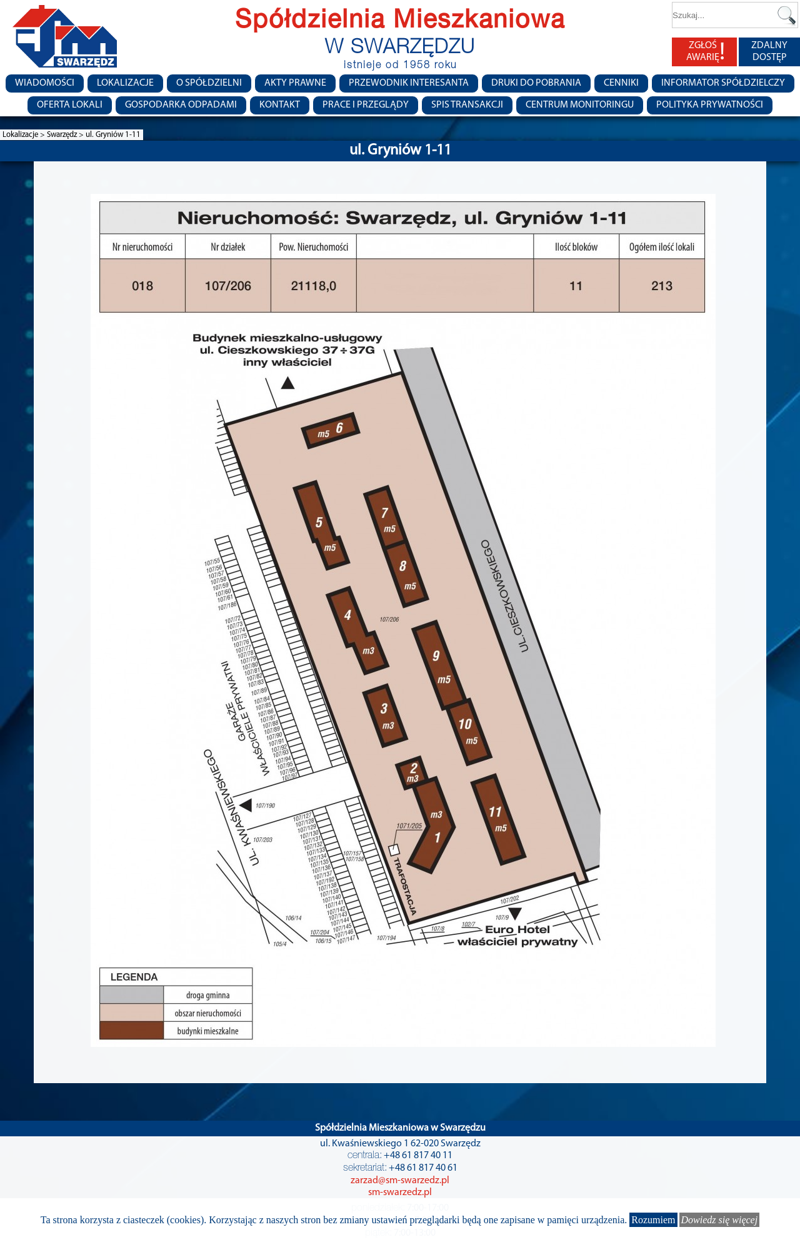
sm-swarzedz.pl (400, 1193)
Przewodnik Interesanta (409, 83)
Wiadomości (44, 83)
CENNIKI (621, 83)
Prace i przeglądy (365, 105)
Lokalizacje (125, 83)
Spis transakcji (467, 105)
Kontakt (279, 105)
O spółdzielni (209, 83)
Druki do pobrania (536, 83)
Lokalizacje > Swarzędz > (44, 135)
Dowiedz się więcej (719, 1219)
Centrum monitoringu (580, 105)
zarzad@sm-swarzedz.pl (400, 1181)
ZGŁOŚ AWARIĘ (705, 52)
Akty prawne (295, 83)
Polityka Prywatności (709, 105)
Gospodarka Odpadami (181, 105)
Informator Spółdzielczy (723, 83)
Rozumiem (653, 1219)
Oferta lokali (69, 105)
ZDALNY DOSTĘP (769, 52)
